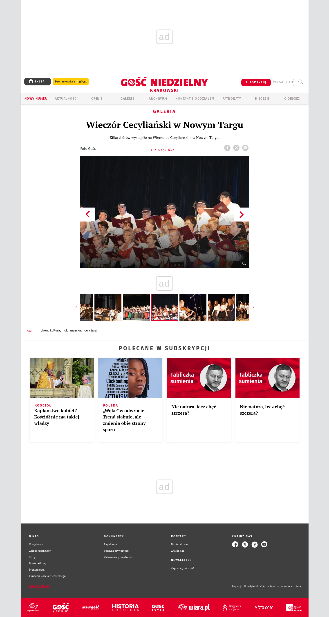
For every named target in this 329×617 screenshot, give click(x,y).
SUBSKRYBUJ (256, 82)
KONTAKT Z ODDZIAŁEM (194, 99)
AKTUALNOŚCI (66, 99)
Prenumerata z (71, 81)
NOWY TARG (89, 330)
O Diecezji (293, 99)
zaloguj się (283, 82)
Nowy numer (36, 99)
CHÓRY (44, 330)
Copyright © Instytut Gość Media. (251, 586)
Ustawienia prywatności (118, 557)
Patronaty (231, 99)
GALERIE (127, 99)
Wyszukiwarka (301, 82)
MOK (65, 330)
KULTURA (55, 330)
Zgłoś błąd (39, 586)
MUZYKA (75, 330)
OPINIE (97, 99)
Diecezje (262, 99)
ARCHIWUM (158, 99)
